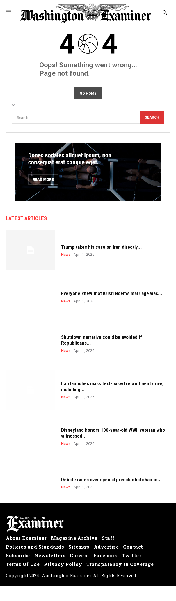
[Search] (152, 117)
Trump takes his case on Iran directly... (101, 247)
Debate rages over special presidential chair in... (111, 479)
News (65, 254)
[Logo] (88, 524)
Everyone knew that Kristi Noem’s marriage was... (111, 293)
